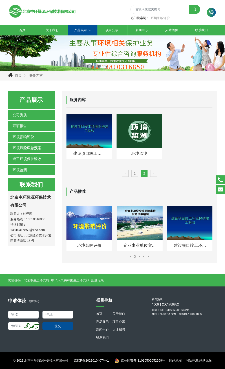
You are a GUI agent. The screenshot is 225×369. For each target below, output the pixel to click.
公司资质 (20, 115)
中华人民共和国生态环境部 (70, 280)
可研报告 (20, 126)
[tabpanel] (89, 228)
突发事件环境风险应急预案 (192, 18)
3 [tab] (139, 256)
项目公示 (118, 321)
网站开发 (192, 360)
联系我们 (102, 337)
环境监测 (20, 170)
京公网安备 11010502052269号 (140, 360)
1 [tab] (130, 256)
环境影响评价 (160, 18)
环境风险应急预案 (27, 148)
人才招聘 (118, 329)
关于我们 (118, 314)
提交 (58, 326)
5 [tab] (148, 256)
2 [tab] (135, 256)
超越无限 (97, 280)
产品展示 (102, 321)
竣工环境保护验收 (27, 159)
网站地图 (175, 360)
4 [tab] (143, 256)
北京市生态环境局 (36, 280)
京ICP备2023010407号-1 (91, 360)
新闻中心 (102, 329)
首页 (18, 75)
